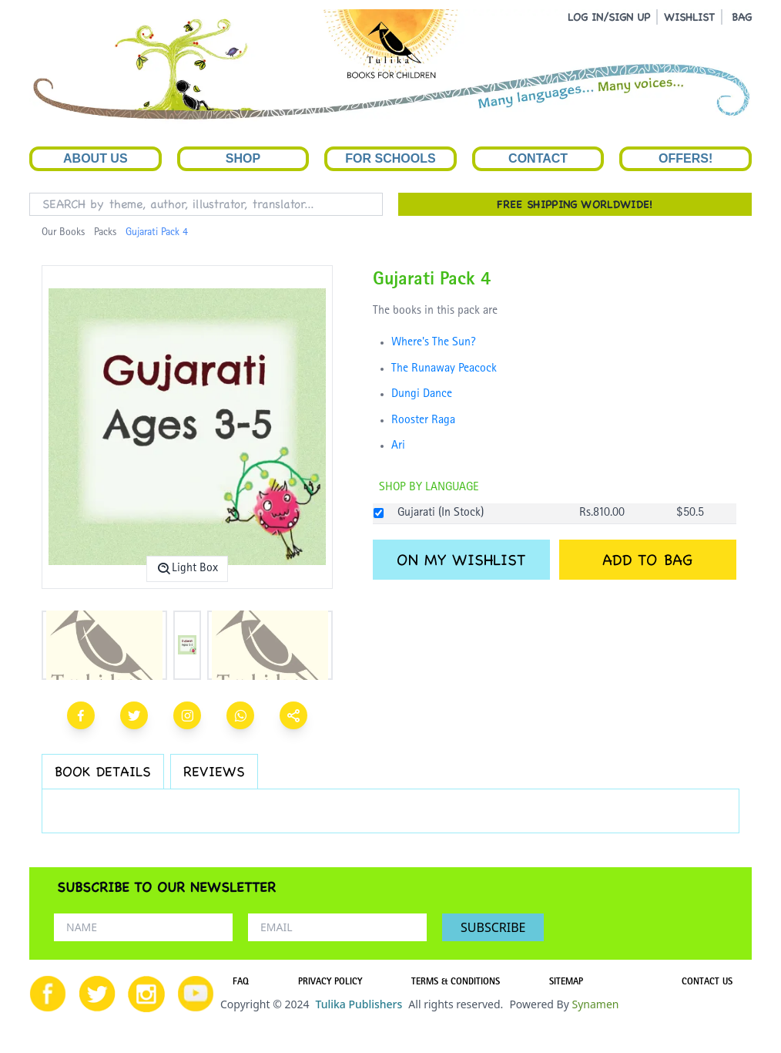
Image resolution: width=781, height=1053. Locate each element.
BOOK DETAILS (103, 771)
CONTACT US (707, 982)
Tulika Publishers (358, 1004)
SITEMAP (566, 982)
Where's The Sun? (433, 343)
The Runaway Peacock (444, 369)
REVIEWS (214, 771)
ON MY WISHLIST (461, 560)
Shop (243, 158)
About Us (95, 158)
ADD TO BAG (647, 560)
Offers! (685, 158)
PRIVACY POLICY (330, 982)
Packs (105, 232)
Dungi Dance (421, 395)
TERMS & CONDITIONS (455, 982)
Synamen (595, 1004)
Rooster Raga (423, 421)
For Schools (390, 158)
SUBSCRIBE (493, 927)
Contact (538, 158)
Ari (398, 446)
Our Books (63, 232)
